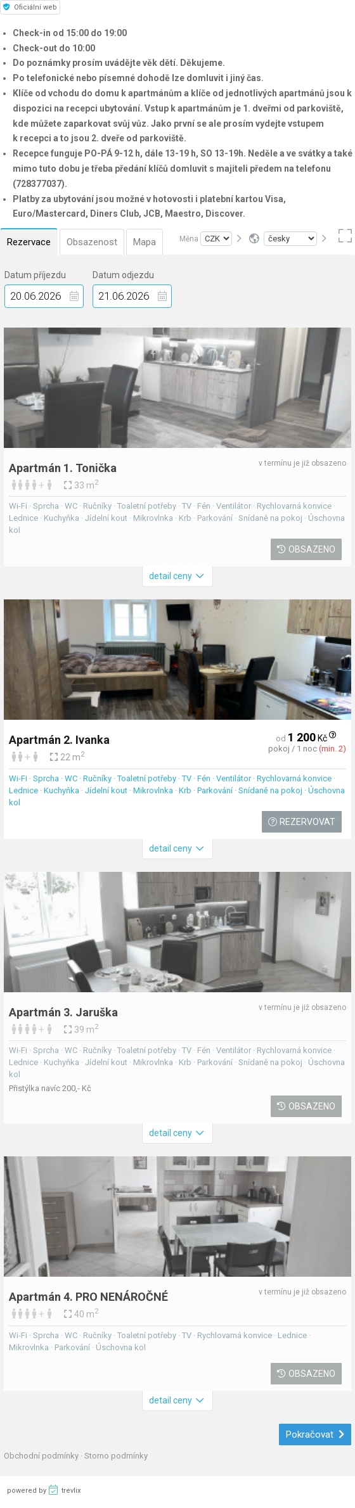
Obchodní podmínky (42, 1455)
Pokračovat (315, 1434)
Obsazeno (306, 549)
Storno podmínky (116, 1455)
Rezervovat (301, 822)
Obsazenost (92, 242)
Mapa (144, 242)
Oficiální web (30, 7)
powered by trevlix (44, 1490)
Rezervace (29, 242)
